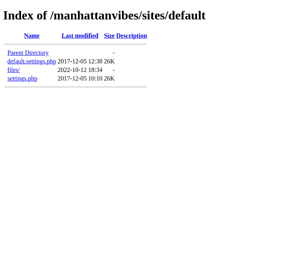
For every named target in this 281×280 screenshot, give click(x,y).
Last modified (80, 35)
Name (32, 35)
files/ (13, 69)
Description (131, 35)
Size (109, 35)
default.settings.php (31, 61)
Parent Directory (28, 52)
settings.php (22, 78)
